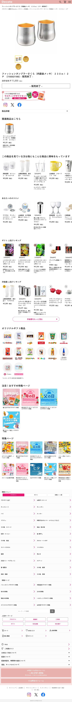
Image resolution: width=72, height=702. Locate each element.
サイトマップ (12, 688)
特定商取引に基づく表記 (58, 688)
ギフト (13, 624)
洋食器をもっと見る (35, 319)
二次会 (58, 619)
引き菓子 (57, 624)
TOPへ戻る (36, 690)
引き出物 (35, 624)
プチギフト (13, 619)
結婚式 (35, 619)
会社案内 (21, 688)
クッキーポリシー (44, 688)
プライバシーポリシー (31, 688)
